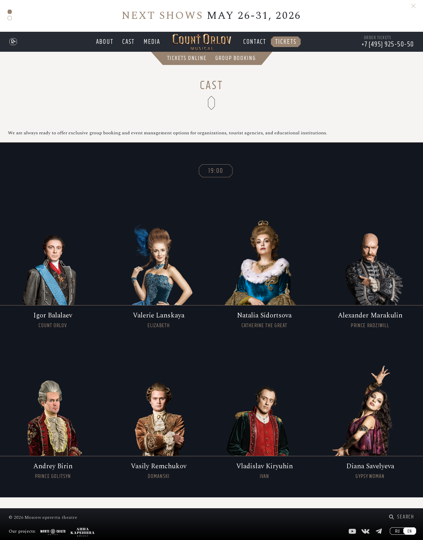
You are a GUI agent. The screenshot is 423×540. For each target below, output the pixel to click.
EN (409, 531)
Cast (127, 47)
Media (152, 47)
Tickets (288, 47)
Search (405, 517)
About (103, 47)
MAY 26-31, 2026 (211, 16)
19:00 (215, 181)
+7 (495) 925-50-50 (388, 50)
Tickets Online (187, 69)
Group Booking (235, 69)
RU (397, 531)
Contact (256, 47)
